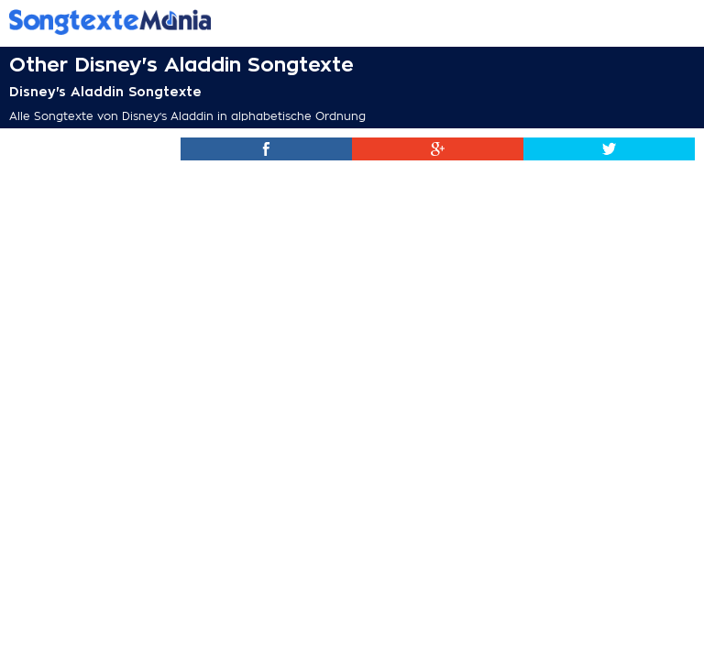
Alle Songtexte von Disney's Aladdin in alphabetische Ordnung (187, 116)
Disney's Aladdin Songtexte (105, 91)
